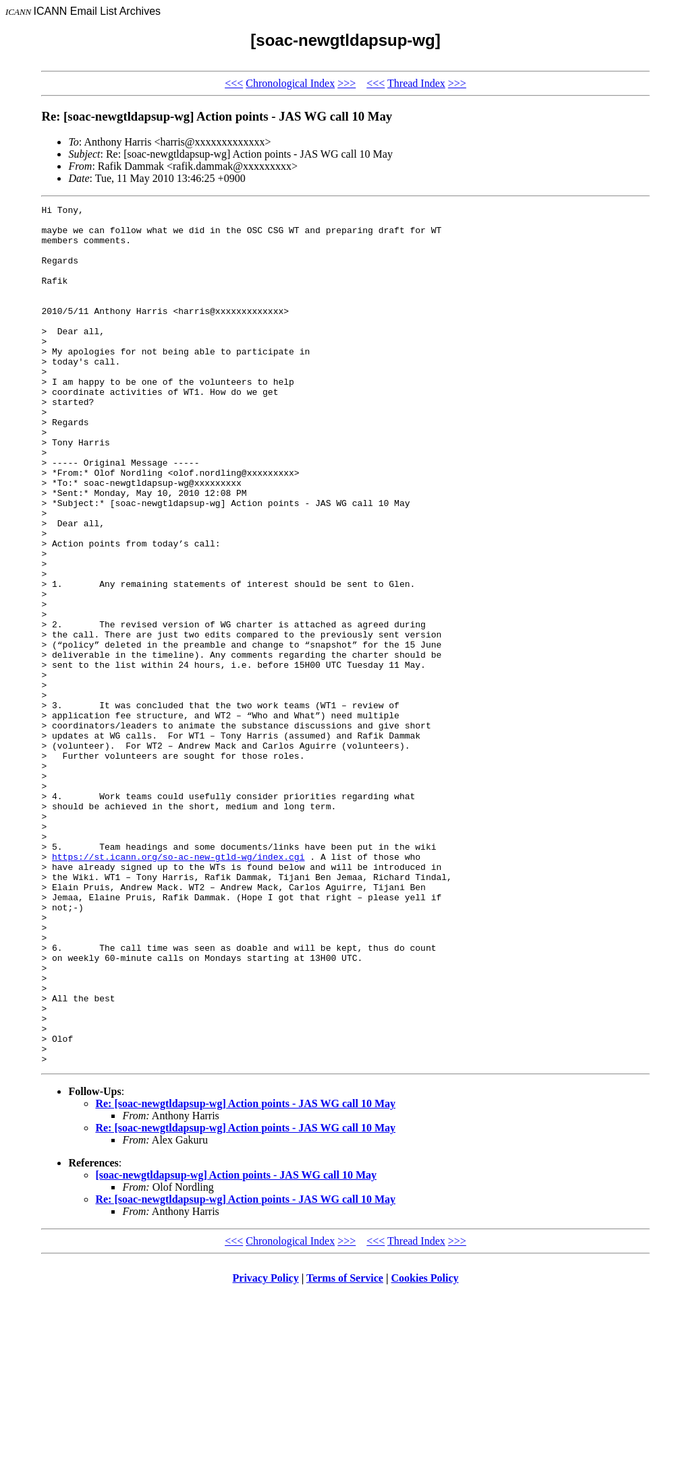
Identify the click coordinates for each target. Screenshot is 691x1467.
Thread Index (416, 83)
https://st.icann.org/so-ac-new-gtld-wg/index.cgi (178, 988)
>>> (346, 83)
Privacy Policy (266, 1450)
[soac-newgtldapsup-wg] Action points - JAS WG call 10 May (236, 1346)
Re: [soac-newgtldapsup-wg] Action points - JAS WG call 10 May (245, 1275)
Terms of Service (344, 1450)
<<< (234, 83)
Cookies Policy (425, 1450)
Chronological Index (290, 83)
